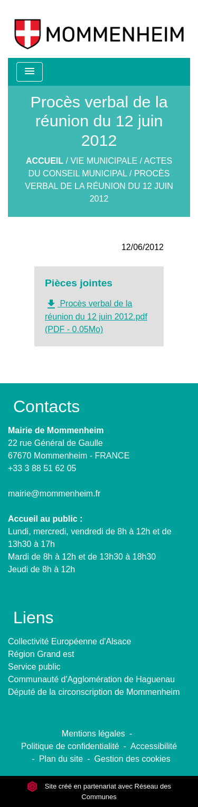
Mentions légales (93, 733)
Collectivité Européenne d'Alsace (69, 641)
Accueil (44, 160)
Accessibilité (153, 746)
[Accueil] (99, 29)
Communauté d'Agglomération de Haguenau (91, 679)
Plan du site (61, 758)
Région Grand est (41, 654)
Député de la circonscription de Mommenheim (94, 692)
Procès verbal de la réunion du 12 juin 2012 (99, 186)
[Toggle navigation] (29, 72)
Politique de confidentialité (70, 746)
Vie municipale (103, 160)
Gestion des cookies (133, 758)
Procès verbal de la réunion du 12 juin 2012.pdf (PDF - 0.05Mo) (96, 316)
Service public (34, 666)
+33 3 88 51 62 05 (42, 468)
